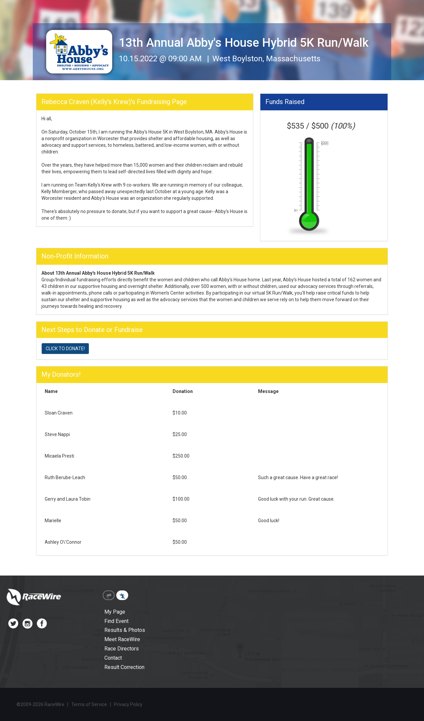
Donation (183, 391)
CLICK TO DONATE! (65, 348)
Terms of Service (89, 704)
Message (268, 391)
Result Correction (124, 667)
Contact (113, 658)
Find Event (116, 621)
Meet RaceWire (122, 639)
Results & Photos (124, 630)
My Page (114, 612)
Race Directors (121, 648)
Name (51, 391)
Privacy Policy (128, 704)
